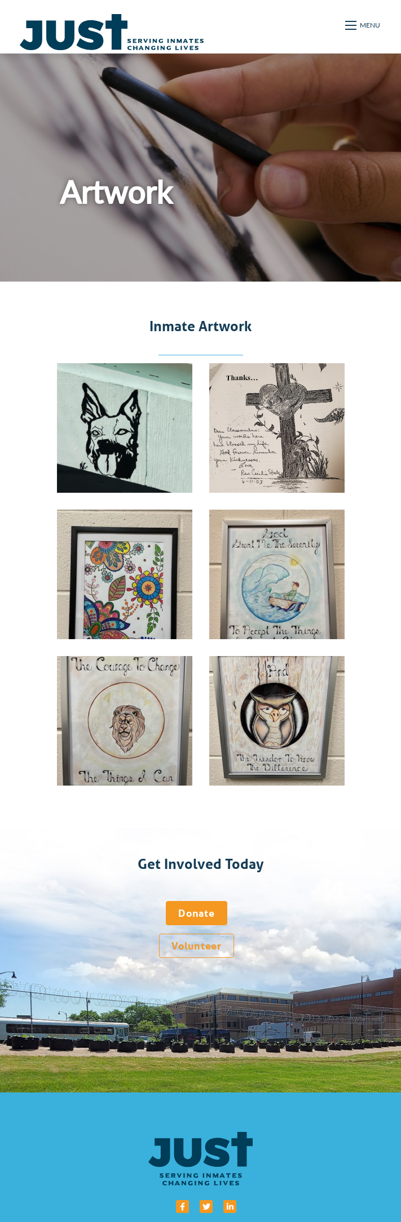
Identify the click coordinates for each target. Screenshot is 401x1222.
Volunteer (196, 945)
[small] (182, 1206)
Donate (196, 913)
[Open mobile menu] (363, 25)
